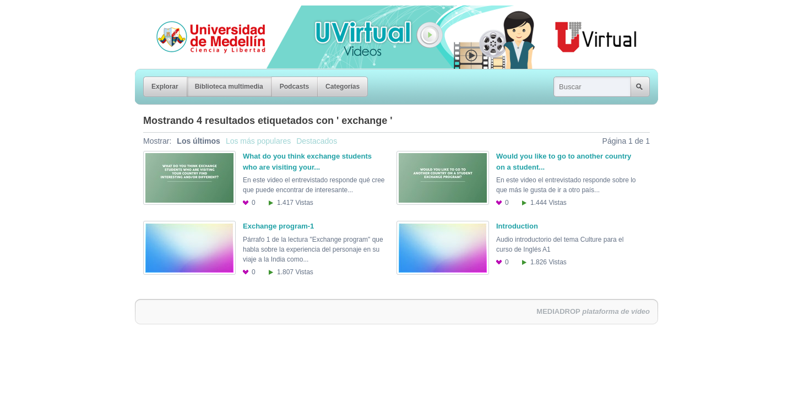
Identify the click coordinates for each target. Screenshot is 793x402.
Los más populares (258, 141)
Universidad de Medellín (202, 13)
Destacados (316, 141)
